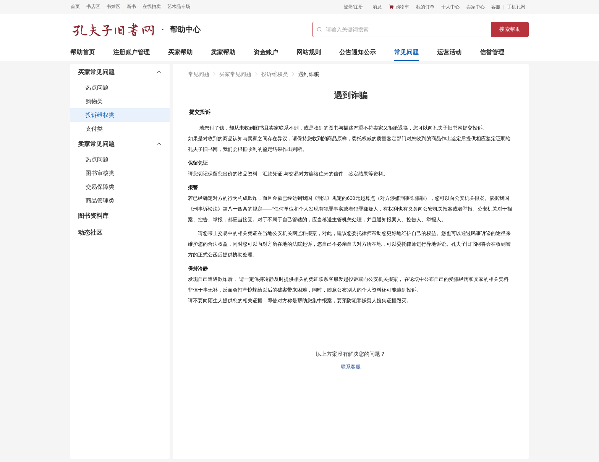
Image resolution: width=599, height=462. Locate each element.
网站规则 (308, 52)
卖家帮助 (223, 52)
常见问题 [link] (198, 74)
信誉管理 (492, 52)
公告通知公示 (357, 52)
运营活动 (449, 52)
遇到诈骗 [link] (308, 74)
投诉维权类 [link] (274, 74)
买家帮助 (180, 52)
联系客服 (351, 367)
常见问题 (406, 52)
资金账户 (266, 52)
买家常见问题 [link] (235, 74)
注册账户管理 (131, 52)
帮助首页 (82, 52)
